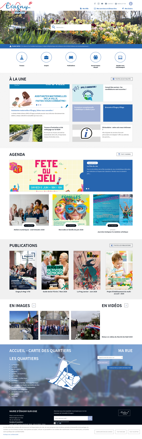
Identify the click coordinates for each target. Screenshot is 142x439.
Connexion (131, 3)
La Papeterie (15, 365)
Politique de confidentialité (10, 434)
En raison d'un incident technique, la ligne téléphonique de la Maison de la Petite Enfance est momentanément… (55, 47)
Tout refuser (121, 432)
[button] (23, 326)
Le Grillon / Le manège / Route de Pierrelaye (24, 383)
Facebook (95, 3)
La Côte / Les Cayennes (18, 374)
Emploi (46, 66)
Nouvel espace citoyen (95, 67)
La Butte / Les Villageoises (19, 389)
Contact (110, 4)
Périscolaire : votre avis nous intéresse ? (116, 129)
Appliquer (54, 29)
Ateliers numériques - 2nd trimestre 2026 (29, 230)
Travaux (21, 66)
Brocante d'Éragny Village (114, 108)
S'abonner (90, 418)
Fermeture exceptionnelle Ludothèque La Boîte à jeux (84, 109)
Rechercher (103, 363)
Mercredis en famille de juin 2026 (71, 230)
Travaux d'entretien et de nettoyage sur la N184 (53, 129)
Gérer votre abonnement (61, 421)
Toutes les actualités (123, 80)
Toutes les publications (122, 246)
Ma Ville (85, 8)
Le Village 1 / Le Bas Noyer (19, 379)
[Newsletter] (73, 418)
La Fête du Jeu (92, 167)
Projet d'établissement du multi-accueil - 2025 (119, 293)
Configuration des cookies (104, 432)
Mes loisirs (129, 8)
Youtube (102, 3)
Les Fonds (14, 396)
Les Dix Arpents (16, 370)
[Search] (71, 29)
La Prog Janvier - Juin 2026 (87, 292)
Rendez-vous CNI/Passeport (120, 67)
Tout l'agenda (126, 155)
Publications (71, 66)
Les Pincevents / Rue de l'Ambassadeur (23, 387)
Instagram (98, 3)
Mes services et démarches (107, 8)
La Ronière (14, 376)
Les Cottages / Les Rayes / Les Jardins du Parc (25, 385)
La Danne (14, 368)
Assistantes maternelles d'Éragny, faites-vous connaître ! (32, 111)
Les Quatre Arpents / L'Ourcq (20, 392)
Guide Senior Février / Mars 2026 (55, 292)
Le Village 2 (14, 381)
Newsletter (122, 4)
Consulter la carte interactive (120, 368)
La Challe (14, 394)
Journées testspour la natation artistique (113, 233)
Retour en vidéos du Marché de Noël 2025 (117, 338)
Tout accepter (133, 432)
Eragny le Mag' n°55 (23, 292)
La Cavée (14, 372)
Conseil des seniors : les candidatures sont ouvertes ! (115, 89)
